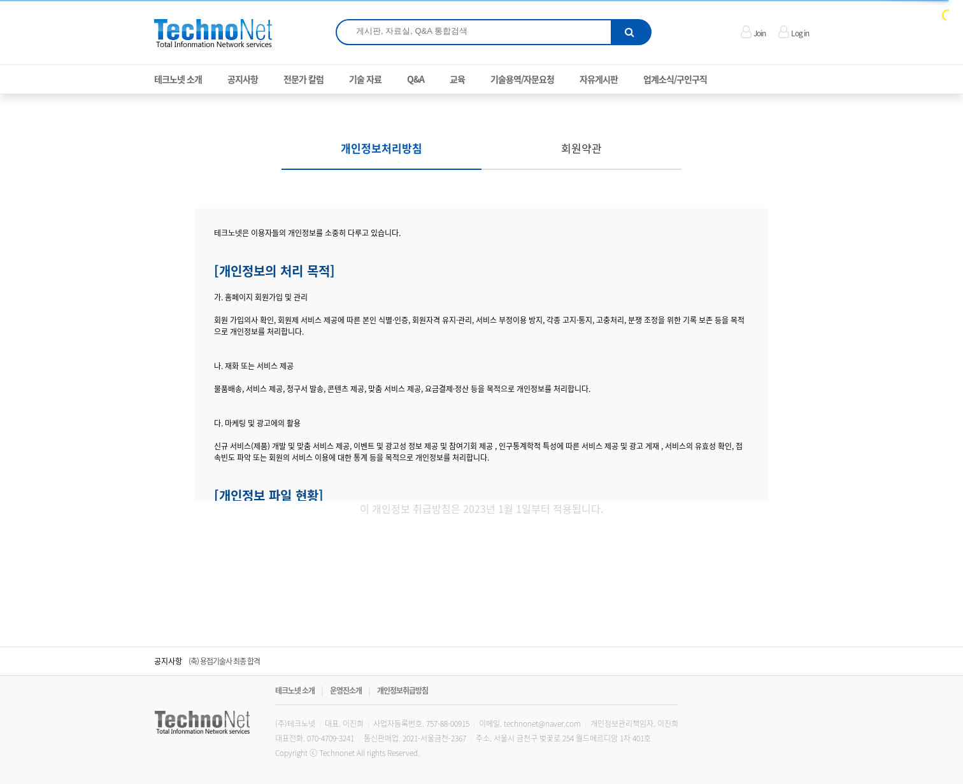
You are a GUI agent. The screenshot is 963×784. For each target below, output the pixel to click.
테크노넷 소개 (295, 690)
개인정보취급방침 (402, 690)
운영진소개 (346, 690)
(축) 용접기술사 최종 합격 (224, 661)
